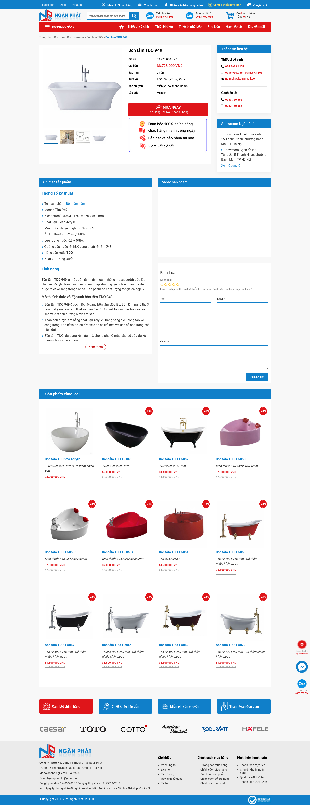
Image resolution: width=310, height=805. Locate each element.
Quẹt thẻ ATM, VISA (252, 777)
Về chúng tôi (168, 765)
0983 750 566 (233, 99)
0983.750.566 (301, 691)
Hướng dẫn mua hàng (213, 765)
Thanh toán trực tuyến (253, 781)
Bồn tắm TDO (94, 37)
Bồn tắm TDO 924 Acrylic (62, 459)
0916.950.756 (234, 72)
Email (221, 298)
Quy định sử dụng (171, 778)
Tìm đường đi (169, 774)
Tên (162, 298)
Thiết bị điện (164, 26)
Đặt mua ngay (168, 109)
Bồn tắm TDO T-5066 (230, 552)
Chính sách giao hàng (213, 769)
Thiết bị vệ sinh (138, 26)
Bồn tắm (59, 37)
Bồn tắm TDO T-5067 (59, 645)
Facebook (48, 4)
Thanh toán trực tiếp (252, 765)
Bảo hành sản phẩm (212, 774)
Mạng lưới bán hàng (119, 5)
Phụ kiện (214, 26)
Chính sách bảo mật (212, 783)
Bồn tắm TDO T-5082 (173, 459)
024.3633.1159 (234, 66)
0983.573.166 (253, 72)
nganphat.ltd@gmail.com (241, 78)
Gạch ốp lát (234, 26)
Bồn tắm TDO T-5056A (118, 552)
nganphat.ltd (301, 652)
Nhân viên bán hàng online (186, 5)
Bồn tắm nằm (75, 37)
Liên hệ (165, 769)
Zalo (63, 4)
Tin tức (165, 783)
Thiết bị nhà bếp (190, 26)
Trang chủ (122, 27)
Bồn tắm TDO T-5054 (173, 552)
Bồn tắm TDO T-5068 (116, 645)
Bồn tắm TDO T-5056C (231, 459)
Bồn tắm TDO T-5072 (230, 645)
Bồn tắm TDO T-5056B (60, 552)
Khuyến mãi (260, 5)
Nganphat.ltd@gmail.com (63, 778)
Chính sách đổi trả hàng (215, 778)
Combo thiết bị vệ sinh (225, 4)
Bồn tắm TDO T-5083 (116, 459)
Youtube (77, 4)
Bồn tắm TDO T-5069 (173, 645)
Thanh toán (151, 5)
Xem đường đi (231, 165)
